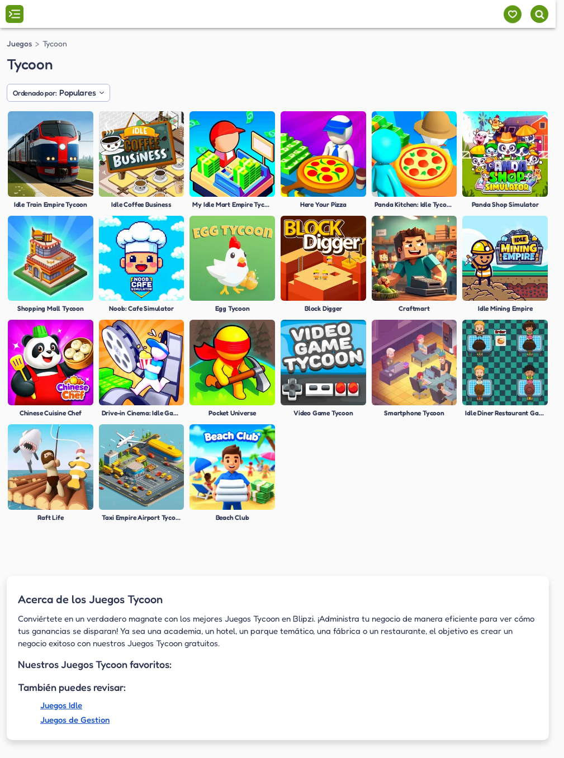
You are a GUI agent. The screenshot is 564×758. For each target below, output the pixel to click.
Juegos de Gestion (75, 719)
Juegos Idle (61, 705)
